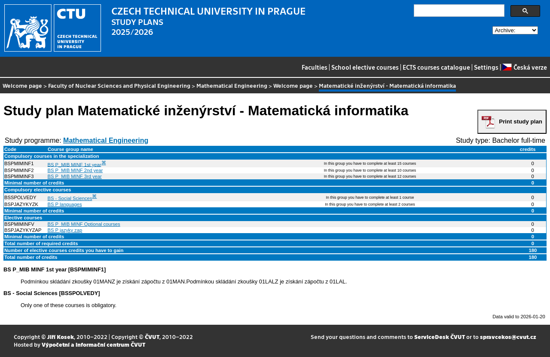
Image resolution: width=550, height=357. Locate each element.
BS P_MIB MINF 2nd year (75, 170)
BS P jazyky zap (65, 230)
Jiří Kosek (60, 336)
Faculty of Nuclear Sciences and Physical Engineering (119, 85)
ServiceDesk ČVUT (439, 336)
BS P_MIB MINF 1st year (74, 164)
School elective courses (365, 67)
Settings (486, 67)
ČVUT (152, 336)
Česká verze (524, 67)
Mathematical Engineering (231, 85)
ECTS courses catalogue (436, 67)
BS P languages (65, 204)
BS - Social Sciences (70, 198)
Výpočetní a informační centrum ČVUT (93, 344)
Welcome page (22, 85)
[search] (458, 11)
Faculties (314, 67)
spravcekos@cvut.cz (508, 336)
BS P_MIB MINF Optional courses (84, 224)
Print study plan (520, 121)
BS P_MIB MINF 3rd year (75, 176)
